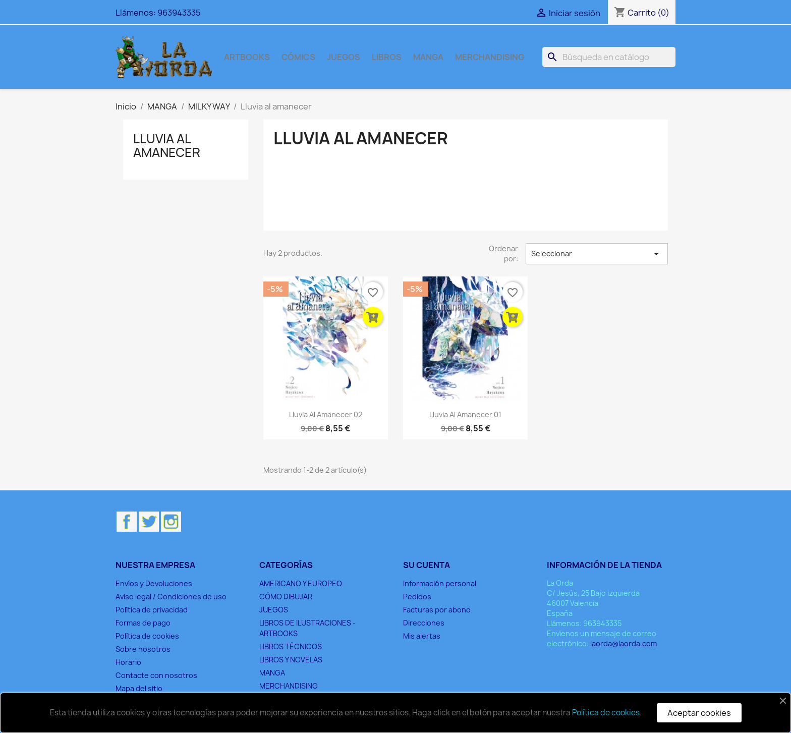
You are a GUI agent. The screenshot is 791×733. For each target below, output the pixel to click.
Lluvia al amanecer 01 (465, 414)
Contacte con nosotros (156, 675)
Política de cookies (147, 636)
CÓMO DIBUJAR (285, 596)
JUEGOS (343, 57)
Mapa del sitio (139, 688)
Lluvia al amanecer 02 (325, 414)
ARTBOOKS (247, 57)
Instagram (171, 522)
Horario (128, 662)
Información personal (439, 583)
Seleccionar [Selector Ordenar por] (596, 254)
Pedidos (417, 596)
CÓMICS (298, 57)
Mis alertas (421, 636)
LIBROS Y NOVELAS (290, 659)
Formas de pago (143, 623)
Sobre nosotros (143, 649)
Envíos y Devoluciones (154, 583)
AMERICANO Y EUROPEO (300, 583)
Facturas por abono (437, 609)
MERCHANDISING (489, 57)
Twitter (149, 522)
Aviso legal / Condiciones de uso (171, 596)
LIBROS (387, 57)
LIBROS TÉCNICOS (290, 646)
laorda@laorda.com (623, 643)
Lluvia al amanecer (166, 145)
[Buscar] (608, 57)
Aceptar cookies (699, 712)
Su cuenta (426, 565)
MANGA (428, 57)
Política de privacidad (152, 609)
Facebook (127, 522)
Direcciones (423, 623)
